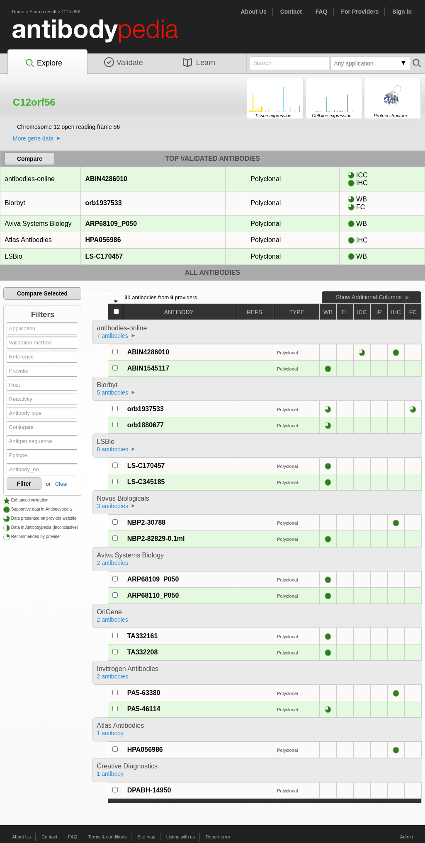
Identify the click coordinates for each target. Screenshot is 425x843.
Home (18, 11)
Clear (61, 484)
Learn (199, 62)
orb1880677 (145, 425)
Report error (218, 836)
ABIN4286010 (106, 178)
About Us (254, 11)
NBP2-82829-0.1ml (156, 538)
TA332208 (142, 652)
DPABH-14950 (149, 790)
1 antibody (110, 733)
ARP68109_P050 (111, 223)
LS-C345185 (146, 481)
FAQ (322, 11)
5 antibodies (113, 392)
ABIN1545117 (148, 368)
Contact (291, 11)
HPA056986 (103, 239)
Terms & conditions (107, 836)
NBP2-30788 (146, 522)
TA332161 (142, 636)
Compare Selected (42, 293)
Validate (123, 62)
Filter (24, 483)
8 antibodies (113, 449)
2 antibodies (113, 563)
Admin (406, 836)
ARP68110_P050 (153, 595)
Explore (43, 63)
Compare (29, 158)
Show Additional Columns (369, 297)
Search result (42, 11)
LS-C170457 (104, 256)
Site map (146, 836)
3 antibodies (113, 506)
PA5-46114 (143, 708)
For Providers (360, 11)
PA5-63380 (143, 692)
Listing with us (180, 836)
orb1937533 (103, 202)
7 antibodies (113, 335)
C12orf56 (70, 11)
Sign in (402, 11)
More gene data (33, 138)
